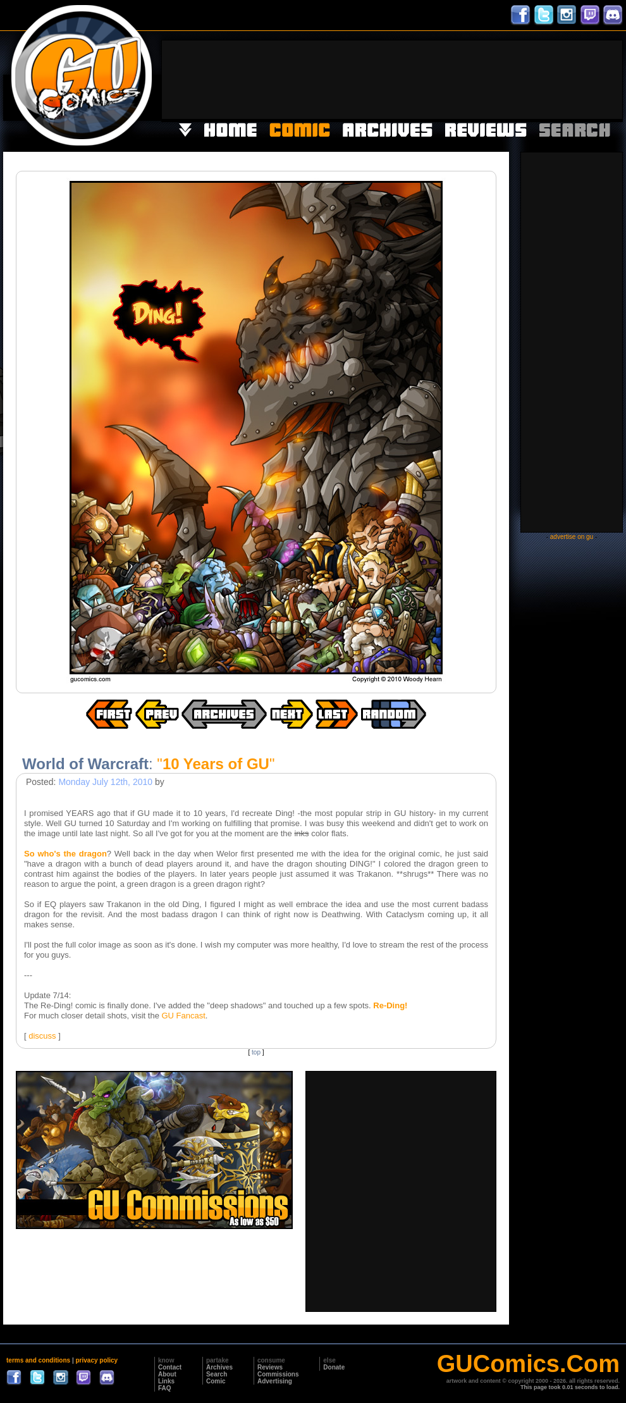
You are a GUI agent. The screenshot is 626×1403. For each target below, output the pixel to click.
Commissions (278, 1374)
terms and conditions (38, 1360)
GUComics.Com (528, 1363)
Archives (219, 1367)
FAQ (164, 1388)
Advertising (274, 1381)
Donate (334, 1367)
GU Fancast (183, 1015)
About (167, 1374)
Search (216, 1374)
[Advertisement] (583, 78)
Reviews (270, 1367)
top (256, 1052)
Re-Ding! (390, 1005)
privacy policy (96, 1360)
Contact (169, 1367)
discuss (42, 1036)
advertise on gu (571, 536)
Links (166, 1381)
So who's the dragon (65, 853)
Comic (216, 1381)
